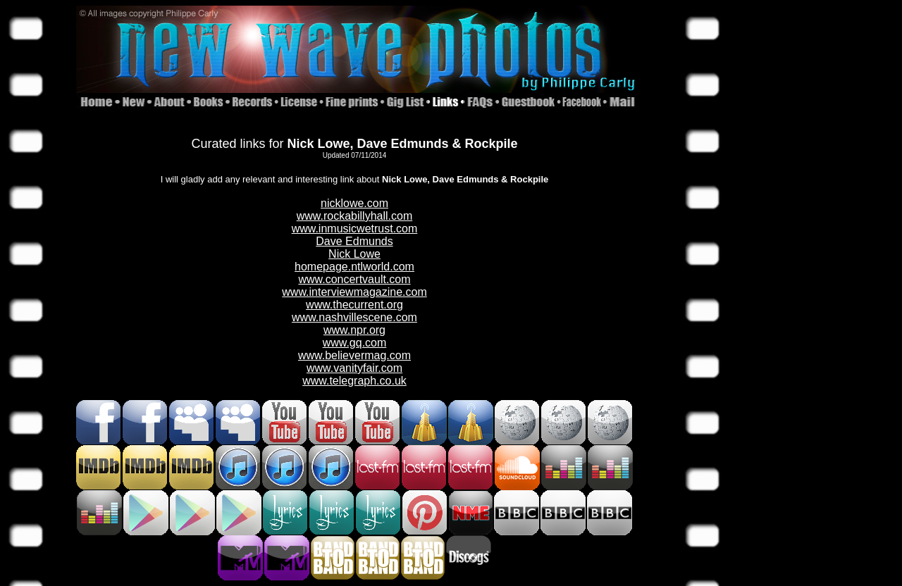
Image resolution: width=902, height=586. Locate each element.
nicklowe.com (354, 203)
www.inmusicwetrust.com (355, 229)
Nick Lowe (354, 254)
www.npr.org (354, 330)
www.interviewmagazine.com (354, 292)
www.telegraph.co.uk (354, 381)
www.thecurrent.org (354, 305)
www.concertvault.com (354, 279)
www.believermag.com (354, 355)
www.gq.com (355, 343)
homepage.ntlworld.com (354, 267)
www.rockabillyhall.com (355, 216)
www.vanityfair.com (354, 368)
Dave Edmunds (354, 241)
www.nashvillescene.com (354, 317)
